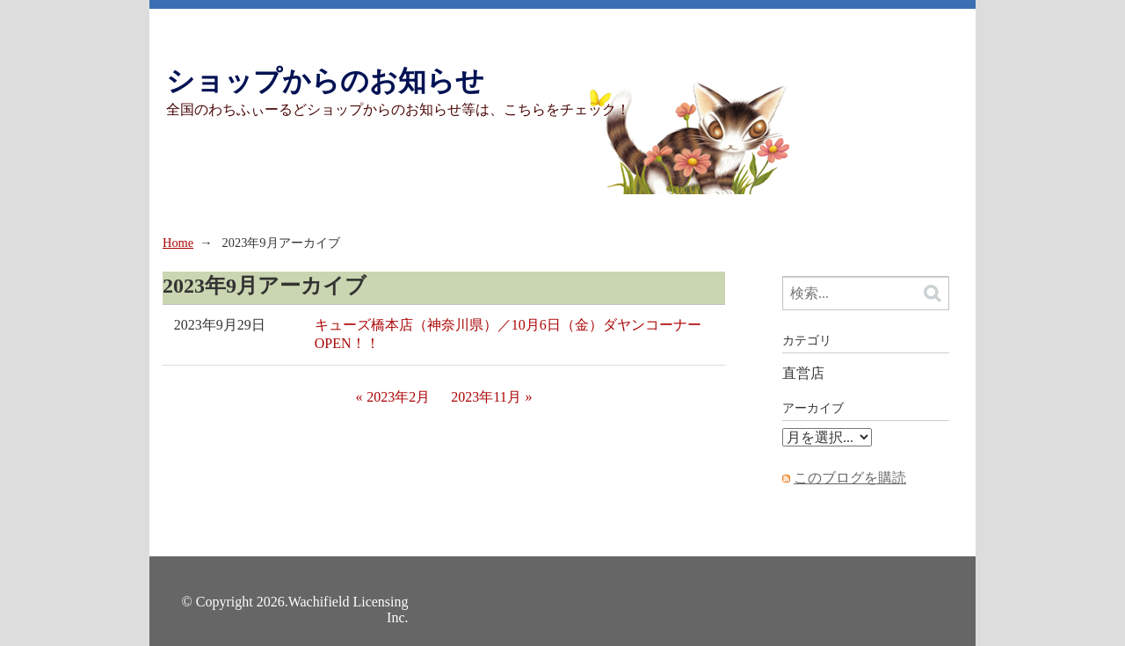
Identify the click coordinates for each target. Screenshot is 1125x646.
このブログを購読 (850, 477)
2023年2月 (398, 396)
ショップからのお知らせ (325, 81)
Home (178, 243)
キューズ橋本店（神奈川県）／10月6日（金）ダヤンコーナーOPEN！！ (508, 334)
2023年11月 (485, 396)
